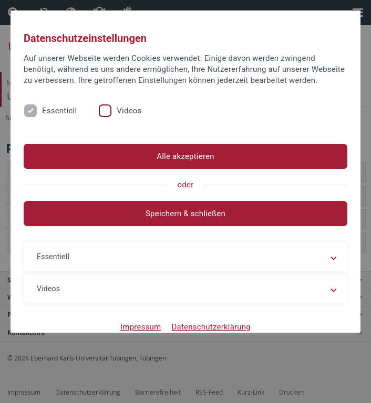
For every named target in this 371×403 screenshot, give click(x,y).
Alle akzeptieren (185, 156)
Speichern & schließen (185, 213)
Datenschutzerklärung (211, 327)
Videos (129, 110)
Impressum (140, 327)
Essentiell (59, 110)
